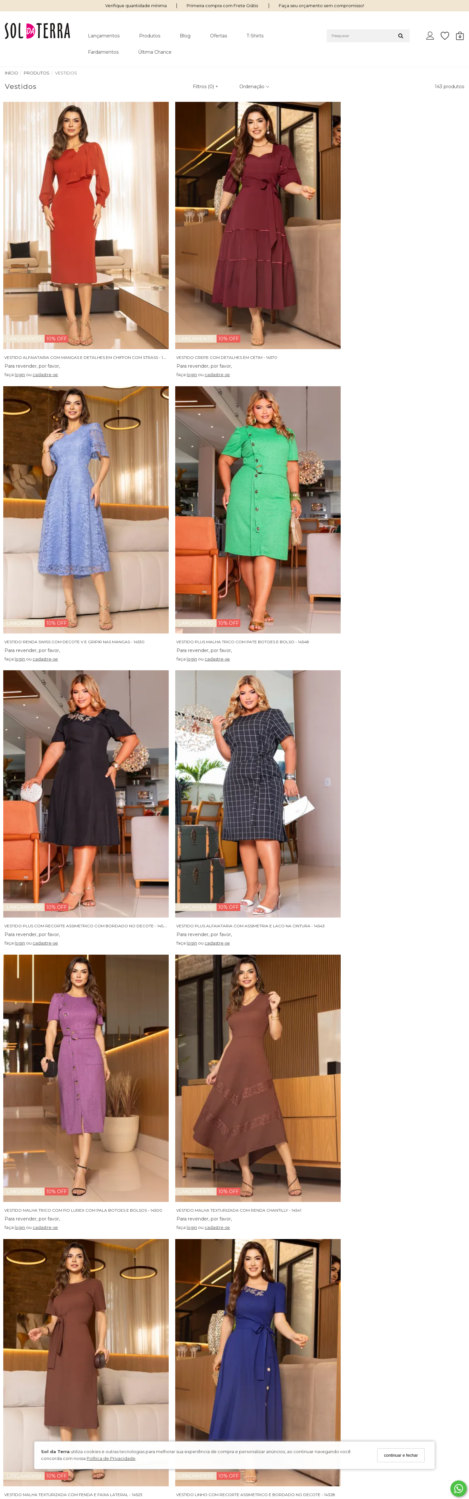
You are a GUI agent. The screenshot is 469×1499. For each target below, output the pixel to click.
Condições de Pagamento (33, 1396)
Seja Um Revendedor (28, 1413)
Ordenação (254, 86)
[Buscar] (401, 35)
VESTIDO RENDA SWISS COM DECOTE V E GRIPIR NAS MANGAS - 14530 (310, 271)
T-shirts (255, 36)
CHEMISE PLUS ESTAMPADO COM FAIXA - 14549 (53, 867)
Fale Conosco (136, 1396)
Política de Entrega (142, 1380)
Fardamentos (103, 52)
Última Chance (155, 52)
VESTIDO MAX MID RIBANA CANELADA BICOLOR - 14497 (178, 1264)
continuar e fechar (401, 1455)
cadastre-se (47, 288)
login (21, 288)
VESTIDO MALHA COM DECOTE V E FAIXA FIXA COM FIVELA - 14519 (305, 1264)
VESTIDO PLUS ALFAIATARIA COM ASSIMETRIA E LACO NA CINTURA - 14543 (197, 469)
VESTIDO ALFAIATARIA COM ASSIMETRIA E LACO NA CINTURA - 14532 (308, 867)
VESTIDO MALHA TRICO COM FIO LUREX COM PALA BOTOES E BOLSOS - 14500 (319, 469)
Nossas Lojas (18, 1380)
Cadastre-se (410, 1389)
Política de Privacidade (111, 1458)
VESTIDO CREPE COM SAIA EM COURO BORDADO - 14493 (298, 668)
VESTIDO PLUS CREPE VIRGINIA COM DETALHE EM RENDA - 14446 (71, 1264)
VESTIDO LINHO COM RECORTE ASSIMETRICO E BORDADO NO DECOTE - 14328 (202, 668)
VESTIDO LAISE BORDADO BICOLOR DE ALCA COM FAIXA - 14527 (71, 1065)
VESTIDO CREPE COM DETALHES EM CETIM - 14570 (173, 271)
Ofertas (218, 36)
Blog (185, 36)
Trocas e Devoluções (144, 1388)
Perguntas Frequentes (146, 1371)
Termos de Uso (20, 1388)
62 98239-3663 (257, 1378)
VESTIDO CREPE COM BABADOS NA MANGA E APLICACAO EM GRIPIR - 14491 (317, 1065)
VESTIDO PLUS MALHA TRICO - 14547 (393, 1065)
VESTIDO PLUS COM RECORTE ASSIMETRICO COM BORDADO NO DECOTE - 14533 (87, 469)
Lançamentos (104, 36)
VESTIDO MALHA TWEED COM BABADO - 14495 (170, 867)
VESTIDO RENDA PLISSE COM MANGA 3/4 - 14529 (171, 1065)
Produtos (149, 36)
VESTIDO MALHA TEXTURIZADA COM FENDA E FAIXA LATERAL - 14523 (75, 668)
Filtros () (205, 86)
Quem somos (19, 1371)
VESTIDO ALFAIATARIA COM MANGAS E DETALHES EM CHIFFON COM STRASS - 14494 (90, 271)
